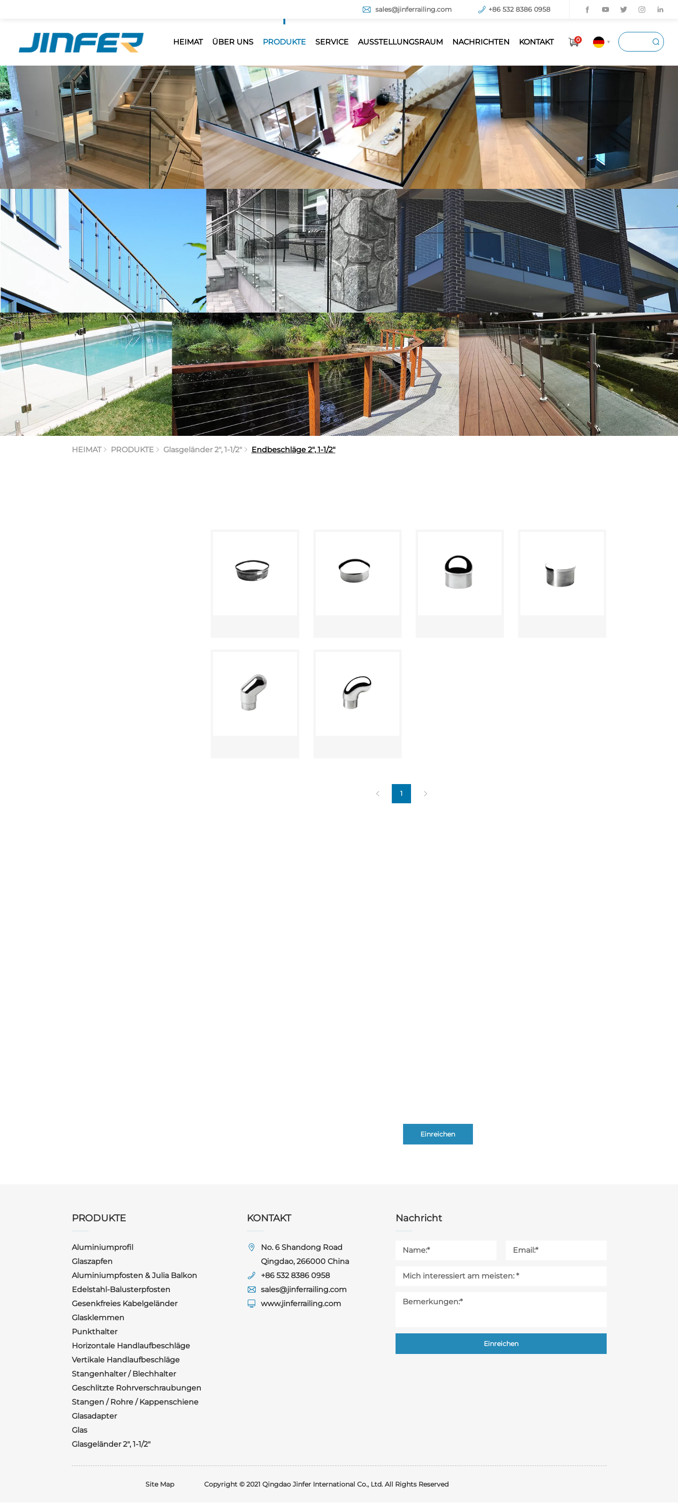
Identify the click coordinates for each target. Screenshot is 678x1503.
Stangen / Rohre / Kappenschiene (135, 1402)
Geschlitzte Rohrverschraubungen (136, 1388)
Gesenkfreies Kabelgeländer (124, 1304)
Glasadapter (94, 1416)
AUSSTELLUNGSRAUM (400, 41)
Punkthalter (94, 1332)
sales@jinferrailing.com (413, 9)
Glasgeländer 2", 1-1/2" (111, 1444)
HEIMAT (188, 41)
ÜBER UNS (232, 41)
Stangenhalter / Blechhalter (124, 1374)
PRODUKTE (284, 41)
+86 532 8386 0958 (519, 9)
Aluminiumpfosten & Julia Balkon (134, 1275)
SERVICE (332, 41)
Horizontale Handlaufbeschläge (131, 1346)
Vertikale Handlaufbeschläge (126, 1360)
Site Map (159, 1485)
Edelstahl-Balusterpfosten (121, 1290)
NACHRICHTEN (481, 41)
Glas (79, 1430)
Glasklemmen (98, 1318)
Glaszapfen (92, 1261)
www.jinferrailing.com (301, 1304)
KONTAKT (536, 41)
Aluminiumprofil (102, 1247)
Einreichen (501, 1344)
